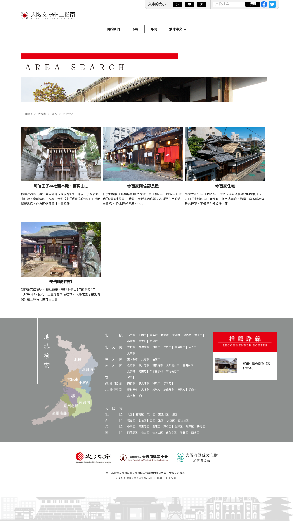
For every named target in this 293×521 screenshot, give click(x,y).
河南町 (142, 371)
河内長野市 (172, 371)
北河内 (114, 347)
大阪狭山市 (172, 365)
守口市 (167, 347)
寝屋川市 (180, 347)
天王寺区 (144, 426)
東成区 (167, 426)
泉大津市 (144, 383)
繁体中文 (178, 29)
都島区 (140, 414)
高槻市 (131, 341)
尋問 (154, 29)
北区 (114, 414)
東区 (114, 426)
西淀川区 (183, 420)
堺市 (129, 377)
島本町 (142, 341)
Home (28, 113)
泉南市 (131, 395)
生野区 (179, 426)
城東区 (190, 426)
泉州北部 (114, 383)
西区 (114, 420)
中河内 (114, 359)
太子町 (131, 371)
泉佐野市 (168, 389)
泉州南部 (114, 389)
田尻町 (181, 389)
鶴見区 (201, 426)
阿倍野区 (132, 432)
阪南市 (192, 389)
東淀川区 (163, 414)
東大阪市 (132, 359)
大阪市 (42, 113)
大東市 (131, 353)
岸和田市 (132, 389)
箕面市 (165, 335)
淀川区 (151, 414)
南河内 (114, 365)
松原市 (131, 365)
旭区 (174, 414)
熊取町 (156, 389)
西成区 (195, 432)
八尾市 (145, 359)
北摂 (114, 335)
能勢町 (187, 335)
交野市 (131, 347)
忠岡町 (167, 383)
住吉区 (145, 432)
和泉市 (156, 383)
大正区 (171, 420)
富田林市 (188, 365)
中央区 (131, 426)
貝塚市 (145, 389)
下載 (135, 29)
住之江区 (157, 432)
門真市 (156, 347)
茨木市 (198, 335)
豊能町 (176, 335)
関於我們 (113, 29)
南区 (54, 113)
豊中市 (154, 335)
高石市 (131, 383)
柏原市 (156, 359)
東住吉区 (171, 432)
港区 (160, 420)
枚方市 (192, 347)
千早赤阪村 (156, 371)
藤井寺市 (144, 365)
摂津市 (154, 341)
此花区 (142, 420)
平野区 (184, 432)
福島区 (131, 420)
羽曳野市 (157, 365)
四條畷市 (144, 347)
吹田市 (142, 335)
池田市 (131, 335)
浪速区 (156, 426)
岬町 (141, 395)
